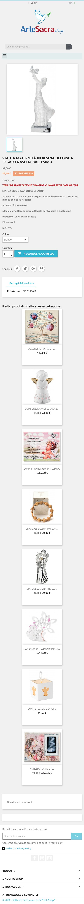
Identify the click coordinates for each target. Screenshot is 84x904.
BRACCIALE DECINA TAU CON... (42, 528)
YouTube (42, 858)
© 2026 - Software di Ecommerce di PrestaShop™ (29, 899)
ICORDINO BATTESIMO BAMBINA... (42, 648)
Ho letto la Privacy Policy (18, 848)
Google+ (33, 268)
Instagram (49, 858)
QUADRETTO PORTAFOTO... (42, 348)
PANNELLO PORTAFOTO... (42, 768)
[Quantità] (6, 253)
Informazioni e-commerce (20, 894)
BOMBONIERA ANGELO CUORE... (42, 408)
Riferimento (14, 291)
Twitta (25, 268)
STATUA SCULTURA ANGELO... (42, 588)
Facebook (34, 858)
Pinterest (41, 268)
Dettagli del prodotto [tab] (21, 283)
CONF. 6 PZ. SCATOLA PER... (42, 708)
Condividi (17, 268)
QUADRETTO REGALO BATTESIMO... (42, 468)
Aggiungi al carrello (36, 254)
